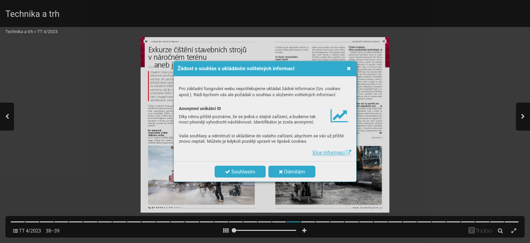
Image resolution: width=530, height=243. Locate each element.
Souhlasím (240, 172)
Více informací (331, 153)
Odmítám (292, 172)
